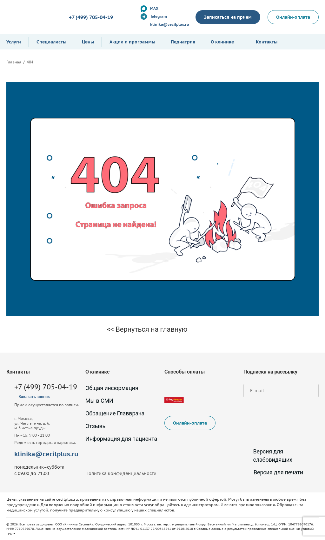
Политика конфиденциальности (120, 473)
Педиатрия (183, 42)
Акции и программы (132, 42)
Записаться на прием (228, 17)
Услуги (13, 42)
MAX (154, 8)
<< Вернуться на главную (147, 329)
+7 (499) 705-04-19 (91, 17)
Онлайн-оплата (293, 17)
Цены (88, 42)
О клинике (222, 42)
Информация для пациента (121, 438)
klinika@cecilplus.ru (169, 24)
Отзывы (96, 426)
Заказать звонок (34, 396)
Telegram (158, 16)
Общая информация (111, 388)
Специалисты (51, 42)
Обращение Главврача (114, 413)
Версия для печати (273, 472)
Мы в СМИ (99, 400)
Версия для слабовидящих (267, 455)
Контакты (266, 42)
